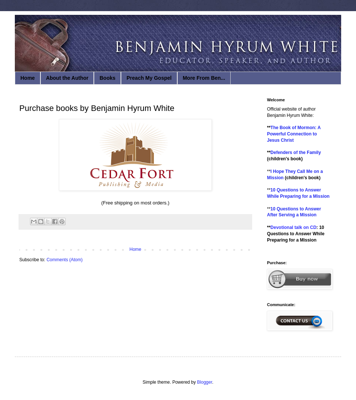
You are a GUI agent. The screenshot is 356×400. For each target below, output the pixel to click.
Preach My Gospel (148, 78)
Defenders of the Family (295, 152)
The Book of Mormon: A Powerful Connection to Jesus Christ (293, 134)
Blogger (204, 382)
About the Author (67, 78)
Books (107, 78)
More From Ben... (204, 78)
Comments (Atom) (64, 259)
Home (27, 78)
